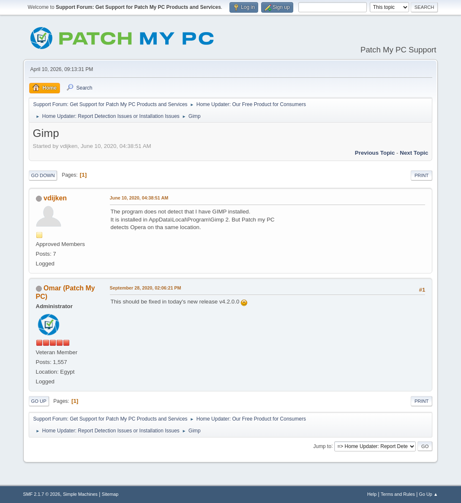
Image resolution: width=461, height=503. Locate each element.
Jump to (322, 446)
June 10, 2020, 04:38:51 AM (139, 197)
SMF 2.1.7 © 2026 (41, 494)
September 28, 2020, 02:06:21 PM (145, 287)
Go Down (43, 175)
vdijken (55, 198)
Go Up (38, 401)
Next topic (414, 153)
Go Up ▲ (428, 494)
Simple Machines (80, 494)
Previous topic (375, 153)
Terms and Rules (398, 494)
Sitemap (110, 494)
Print (422, 175)
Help (371, 494)
